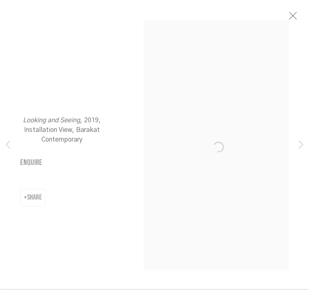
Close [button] (292, 18)
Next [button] (301, 145)
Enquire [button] (31, 164)
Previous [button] (8, 145)
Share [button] (34, 199)
